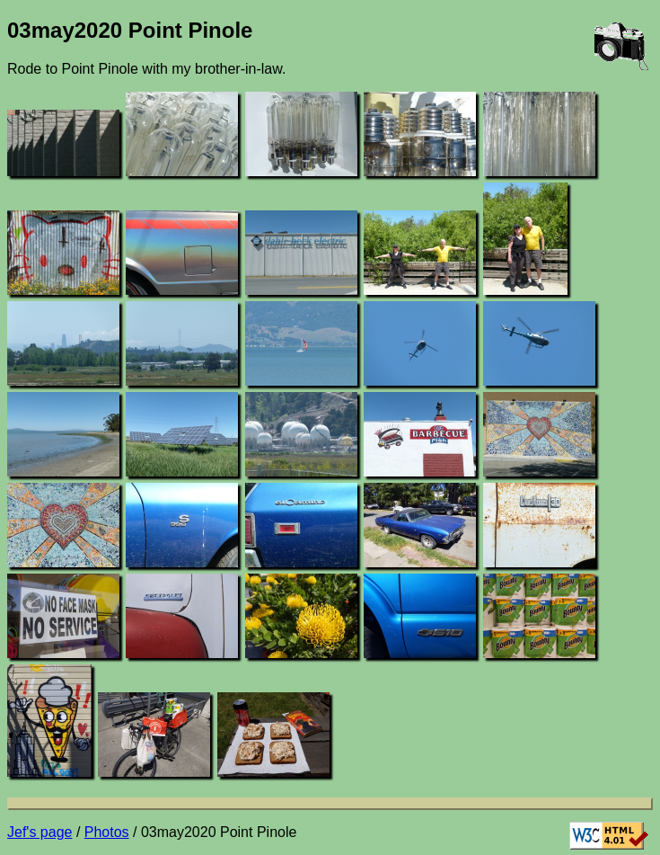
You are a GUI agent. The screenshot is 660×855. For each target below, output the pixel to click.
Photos (106, 832)
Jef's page (39, 832)
